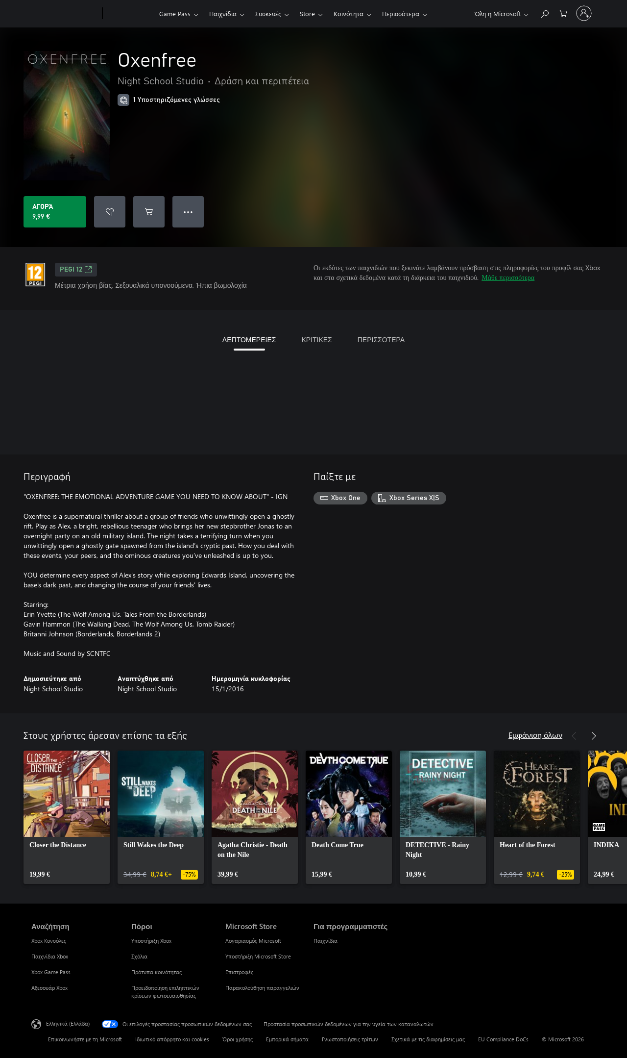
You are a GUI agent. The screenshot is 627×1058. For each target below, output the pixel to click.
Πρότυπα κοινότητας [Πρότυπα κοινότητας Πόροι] (156, 972)
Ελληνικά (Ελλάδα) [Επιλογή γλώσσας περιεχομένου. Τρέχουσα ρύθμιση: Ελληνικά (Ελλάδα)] (68, 1023)
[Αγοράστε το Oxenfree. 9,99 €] (55, 211)
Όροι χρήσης (237, 1039)
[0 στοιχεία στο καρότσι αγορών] (563, 12)
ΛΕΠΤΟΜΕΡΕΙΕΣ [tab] (249, 339)
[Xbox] (129, 13)
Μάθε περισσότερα (508, 277)
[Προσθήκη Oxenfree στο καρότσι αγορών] (149, 211)
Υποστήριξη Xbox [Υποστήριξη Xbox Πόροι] (151, 940)
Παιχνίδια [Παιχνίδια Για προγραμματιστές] (326, 940)
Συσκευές (268, 13)
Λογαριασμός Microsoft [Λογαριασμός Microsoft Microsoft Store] (253, 940)
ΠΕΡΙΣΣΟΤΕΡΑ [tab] (381, 339)
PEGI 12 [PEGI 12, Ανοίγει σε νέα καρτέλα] (76, 270)
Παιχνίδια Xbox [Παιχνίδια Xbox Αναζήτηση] (49, 956)
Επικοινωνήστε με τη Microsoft (85, 1039)
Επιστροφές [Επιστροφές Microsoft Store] (239, 972)
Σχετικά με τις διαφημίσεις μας (428, 1039)
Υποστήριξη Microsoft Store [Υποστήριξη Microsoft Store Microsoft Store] (258, 956)
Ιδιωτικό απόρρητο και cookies (172, 1039)
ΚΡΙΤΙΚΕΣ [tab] (316, 339)
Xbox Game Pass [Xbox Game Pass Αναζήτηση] (51, 972)
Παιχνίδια (223, 13)
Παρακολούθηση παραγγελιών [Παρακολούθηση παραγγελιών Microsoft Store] (262, 987)
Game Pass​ (175, 13)
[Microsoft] (64, 13)
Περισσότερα (400, 13)
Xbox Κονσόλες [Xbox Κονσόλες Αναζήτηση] (48, 940)
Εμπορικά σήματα (287, 1039)
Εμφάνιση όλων (535, 735)
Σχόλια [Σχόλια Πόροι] (139, 956)
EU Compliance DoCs (503, 1039)
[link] (67, 817)
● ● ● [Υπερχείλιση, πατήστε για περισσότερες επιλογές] (188, 211)
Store (307, 13)
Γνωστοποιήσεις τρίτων (350, 1039)
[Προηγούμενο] (574, 736)
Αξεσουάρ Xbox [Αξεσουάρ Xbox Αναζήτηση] (49, 987)
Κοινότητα (348, 13)
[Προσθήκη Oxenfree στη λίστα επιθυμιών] (109, 211)
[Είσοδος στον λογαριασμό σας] (584, 13)
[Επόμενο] (593, 736)
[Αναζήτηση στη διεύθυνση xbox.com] (544, 12)
